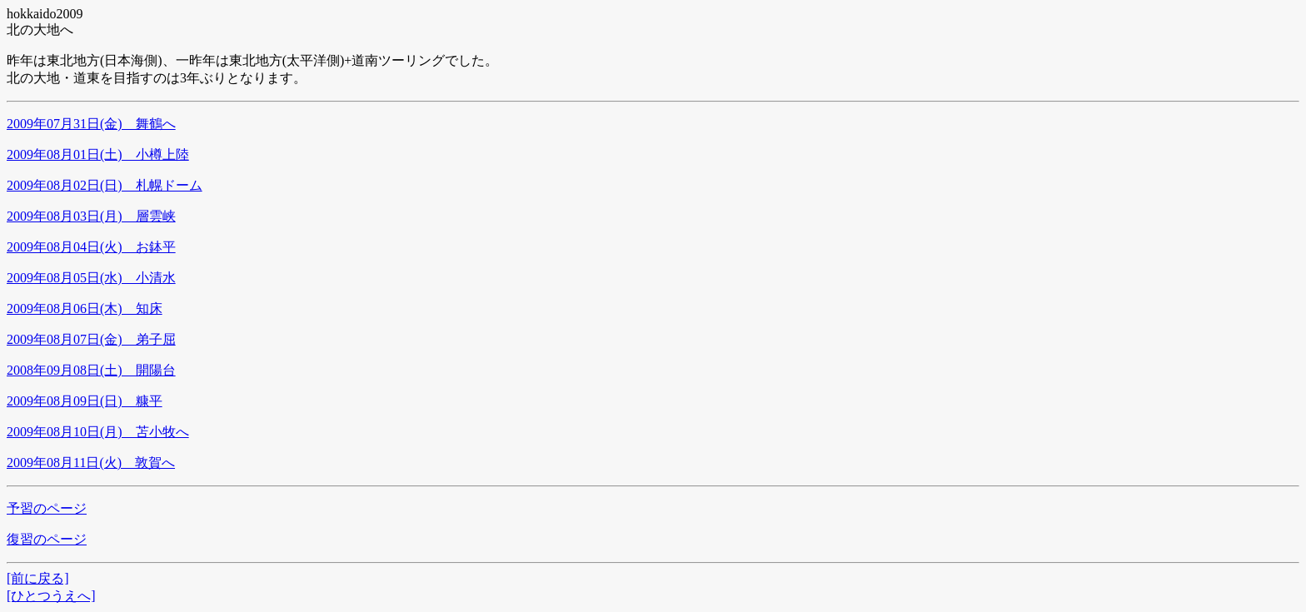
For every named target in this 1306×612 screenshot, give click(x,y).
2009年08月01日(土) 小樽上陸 (98, 154)
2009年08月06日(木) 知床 (84, 308)
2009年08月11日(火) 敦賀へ (91, 462)
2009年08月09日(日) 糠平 (84, 401)
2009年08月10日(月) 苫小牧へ (98, 432)
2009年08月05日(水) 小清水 (91, 278)
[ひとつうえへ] (51, 596)
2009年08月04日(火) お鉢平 (91, 247)
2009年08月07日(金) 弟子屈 (91, 339)
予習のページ (47, 508)
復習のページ (47, 539)
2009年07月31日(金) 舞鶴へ (91, 124)
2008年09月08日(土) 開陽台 (91, 370)
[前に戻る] (38, 578)
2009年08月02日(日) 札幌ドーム (104, 185)
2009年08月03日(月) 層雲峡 (91, 216)
